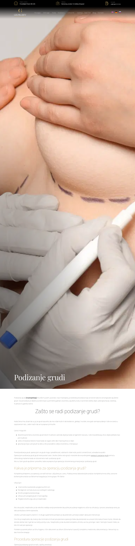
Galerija (80, 13)
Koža (54, 13)
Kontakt (101, 13)
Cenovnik (71, 13)
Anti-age (46, 13)
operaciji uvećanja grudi (99, 455)
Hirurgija (38, 13)
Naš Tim (88, 13)
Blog (94, 13)
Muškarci (62, 13)
